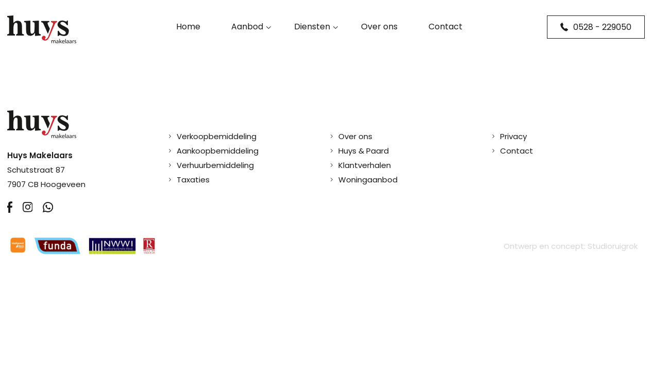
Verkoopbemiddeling (216, 136)
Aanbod (247, 26)
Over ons (379, 26)
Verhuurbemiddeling (215, 165)
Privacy (513, 136)
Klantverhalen (364, 165)
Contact (445, 26)
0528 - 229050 (595, 27)
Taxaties (193, 179)
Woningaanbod (368, 179)
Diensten (312, 26)
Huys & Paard (363, 150)
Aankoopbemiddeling (218, 150)
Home (188, 26)
